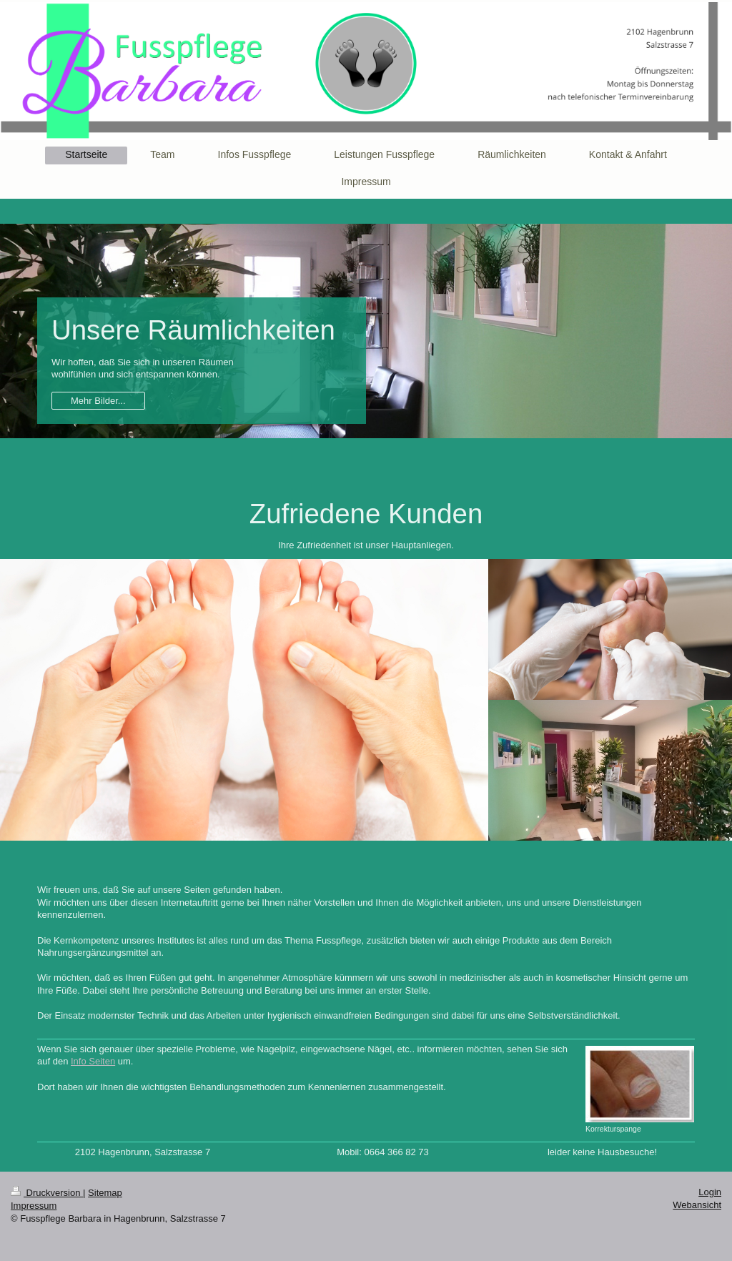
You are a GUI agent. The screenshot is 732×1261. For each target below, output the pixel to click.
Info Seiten (93, 1061)
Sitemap (105, 1192)
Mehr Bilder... (98, 400)
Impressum (33, 1205)
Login (709, 1192)
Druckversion (47, 1192)
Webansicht (697, 1205)
